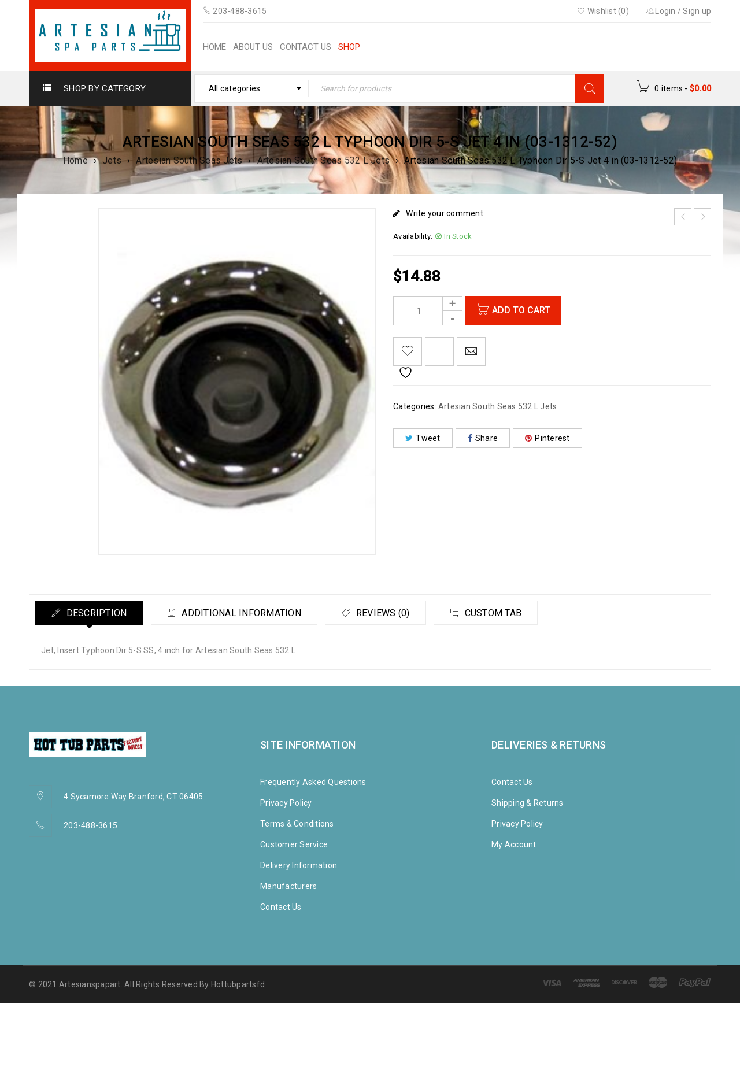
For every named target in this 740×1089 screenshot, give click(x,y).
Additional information (245, 613)
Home (75, 160)
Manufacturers (288, 886)
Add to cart (523, 310)
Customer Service (294, 844)
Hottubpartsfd (238, 984)
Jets (111, 160)
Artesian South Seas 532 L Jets (323, 160)
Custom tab (504, 613)
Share (483, 438)
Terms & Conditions (297, 823)
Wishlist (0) (603, 11)
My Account (513, 844)
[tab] (90, 613)
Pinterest (547, 438)
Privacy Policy (286, 803)
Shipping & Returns (527, 803)
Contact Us (281, 907)
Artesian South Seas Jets (189, 160)
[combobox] (251, 88)
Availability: (412, 236)
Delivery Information (298, 865)
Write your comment (444, 213)
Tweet (423, 438)
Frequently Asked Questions (313, 782)
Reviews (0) (390, 613)
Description (96, 613)
